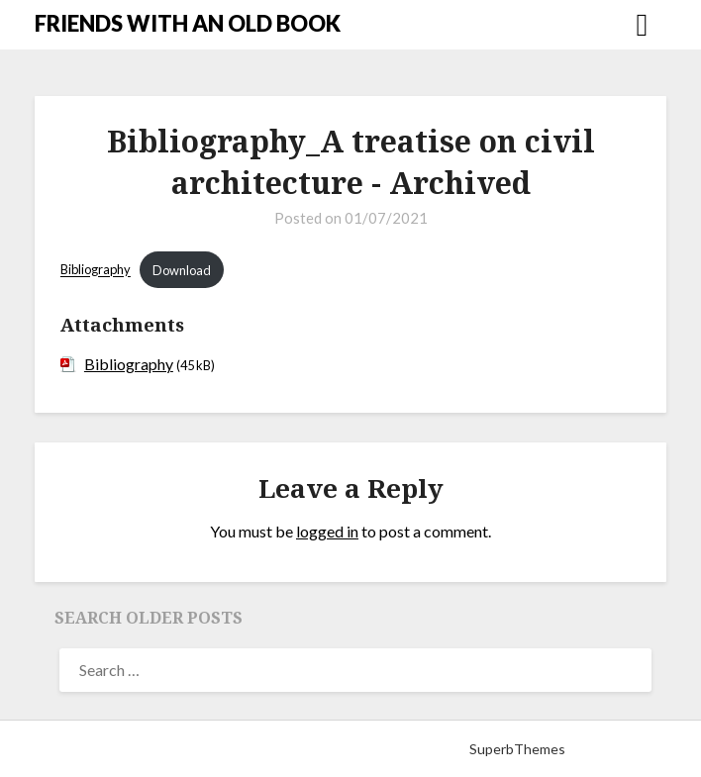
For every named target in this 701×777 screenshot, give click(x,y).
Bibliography (95, 270)
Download (181, 270)
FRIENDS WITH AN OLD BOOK (188, 23)
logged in (327, 531)
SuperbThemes (517, 748)
